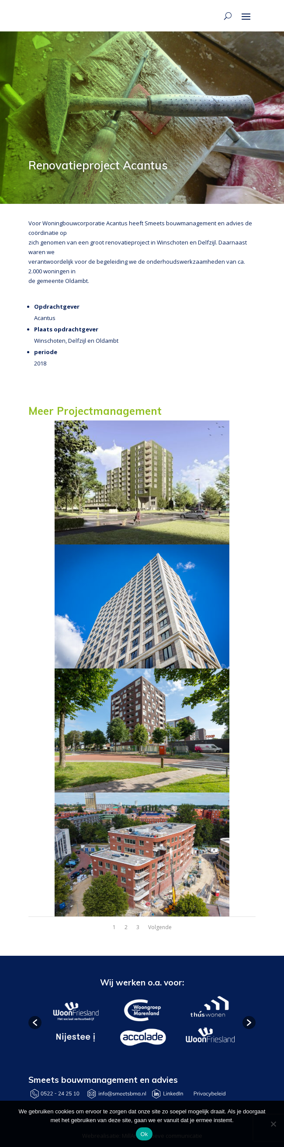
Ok (144, 1134)
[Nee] (273, 1123)
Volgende (160, 927)
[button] (35, 1022)
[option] (75, 1022)
